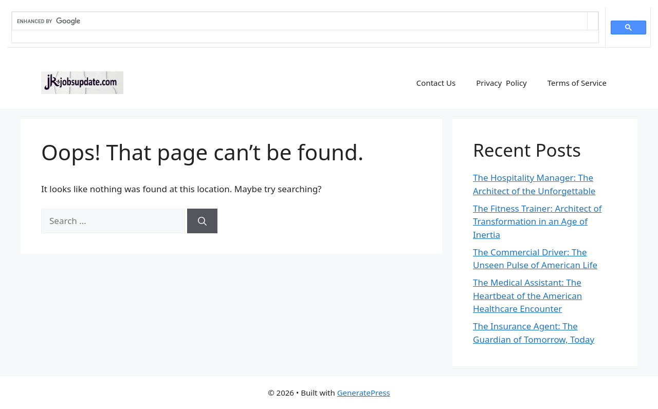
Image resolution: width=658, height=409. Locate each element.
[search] (299, 21)
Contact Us (435, 83)
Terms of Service (577, 83)
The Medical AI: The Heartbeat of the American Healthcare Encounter (527, 295)
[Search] (202, 221)
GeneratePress (363, 392)
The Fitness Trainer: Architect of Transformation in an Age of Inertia (537, 221)
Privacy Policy (501, 83)
